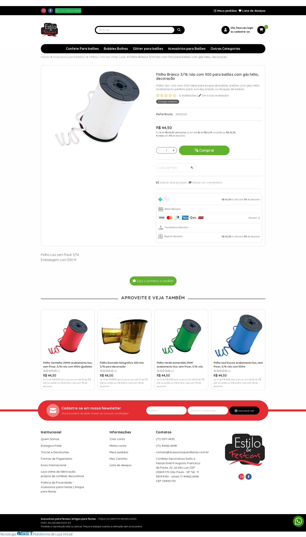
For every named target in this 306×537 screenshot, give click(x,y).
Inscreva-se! (244, 410)
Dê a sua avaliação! (213, 95)
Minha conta (118, 446)
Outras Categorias (225, 49)
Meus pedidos (225, 11)
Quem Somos (50, 439)
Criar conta (117, 439)
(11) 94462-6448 (166, 446)
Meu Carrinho (118, 458)
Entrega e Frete (51, 446)
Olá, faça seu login (242, 27)
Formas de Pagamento (56, 458)
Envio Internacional (53, 465)
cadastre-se (242, 31)
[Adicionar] (173, 150)
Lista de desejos (252, 11)
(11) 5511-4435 (165, 439)
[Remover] (159, 150)
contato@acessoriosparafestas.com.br (182, 452)
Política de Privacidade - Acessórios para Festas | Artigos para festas (62, 487)
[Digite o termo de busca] (135, 30)
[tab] (209, 200)
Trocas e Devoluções (55, 452)
